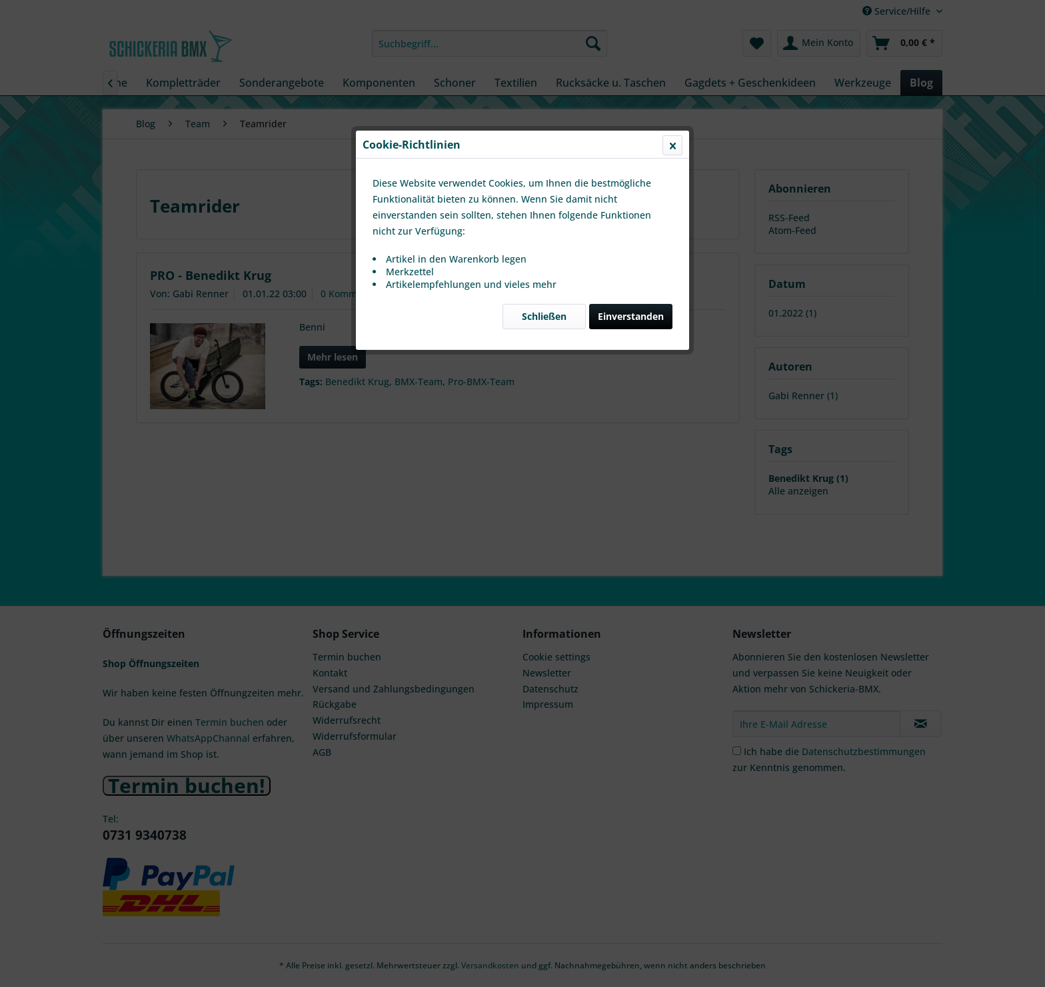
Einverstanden (631, 316)
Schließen (544, 316)
